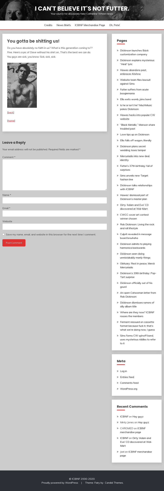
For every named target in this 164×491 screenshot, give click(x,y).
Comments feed (129, 382)
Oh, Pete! (114, 25)
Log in (123, 371)
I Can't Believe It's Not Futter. (82, 8)
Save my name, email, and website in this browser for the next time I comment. (51, 234)
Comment (8, 157)
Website (7, 221)
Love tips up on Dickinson (134, 134)
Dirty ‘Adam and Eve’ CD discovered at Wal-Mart (136, 441)
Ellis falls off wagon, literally (136, 140)
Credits (48, 25)
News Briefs (64, 25)
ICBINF (124, 416)
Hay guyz (138, 416)
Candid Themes (114, 482)
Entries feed (127, 377)
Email (6, 208)
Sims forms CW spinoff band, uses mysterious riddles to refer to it (138, 339)
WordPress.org (128, 388)
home (11, 120)
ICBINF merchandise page (90, 25)
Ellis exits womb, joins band (135, 99)
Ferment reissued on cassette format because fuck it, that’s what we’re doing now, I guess (137, 325)
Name (6, 195)
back (10, 112)
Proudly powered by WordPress (60, 482)
